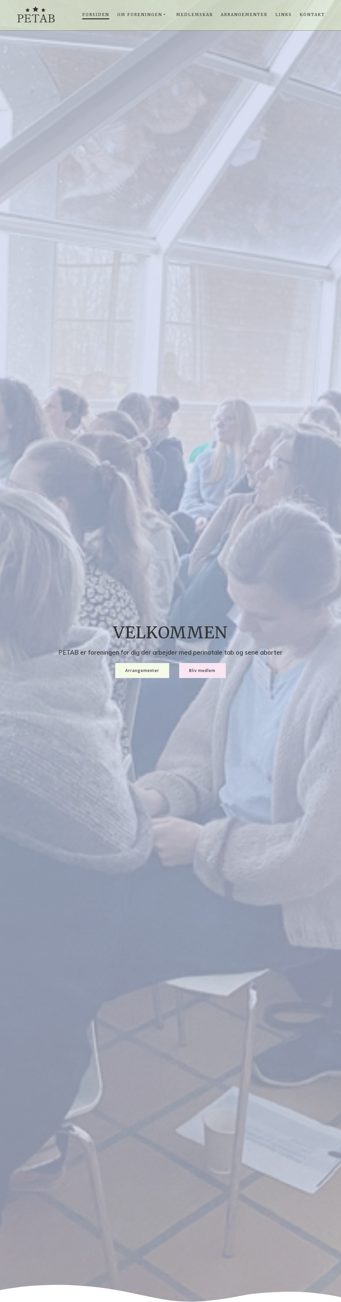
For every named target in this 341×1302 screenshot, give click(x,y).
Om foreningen (139, 14)
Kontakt (312, 14)
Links (283, 14)
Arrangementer (244, 14)
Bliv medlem (202, 670)
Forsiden (95, 14)
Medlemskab (194, 14)
